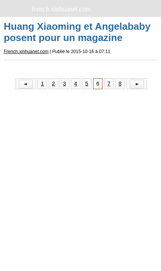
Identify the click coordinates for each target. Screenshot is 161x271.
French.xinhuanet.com (26, 51)
